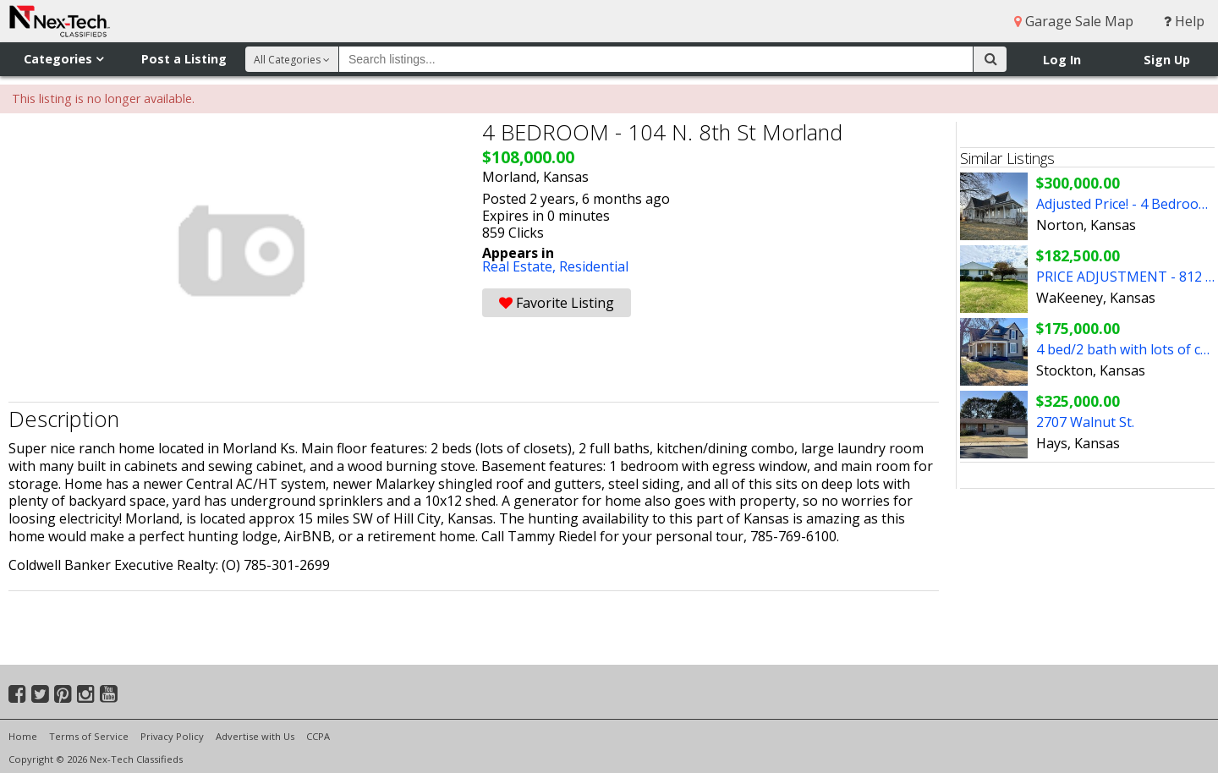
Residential (593, 266)
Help (1184, 21)
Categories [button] (63, 59)
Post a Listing (184, 59)
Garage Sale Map (1073, 21)
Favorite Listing (556, 302)
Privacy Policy (172, 736)
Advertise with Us (255, 736)
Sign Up (1167, 60)
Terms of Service (89, 736)
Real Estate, (520, 266)
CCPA (318, 736)
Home (22, 736)
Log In (1062, 60)
